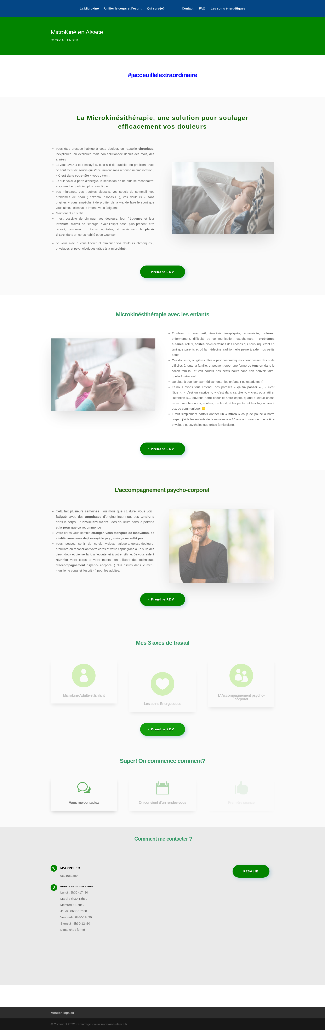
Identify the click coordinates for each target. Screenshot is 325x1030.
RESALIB (251, 871)
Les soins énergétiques (228, 8)
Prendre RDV (162, 272)
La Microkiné (89, 8)
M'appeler (70, 868)
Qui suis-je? (156, 8)
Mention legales (62, 1012)
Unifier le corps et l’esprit (123, 8)
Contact (187, 8)
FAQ (202, 8)
